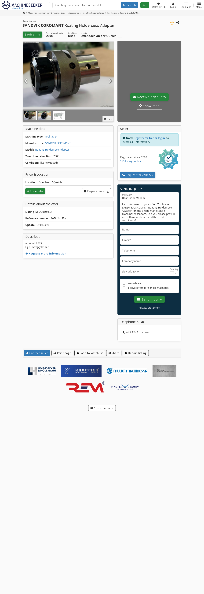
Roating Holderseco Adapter (52, 149)
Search (129, 5)
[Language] (186, 5)
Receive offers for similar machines (148, 288)
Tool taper (51, 136)
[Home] (46, 12)
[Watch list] (158, 5)
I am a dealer (134, 283)
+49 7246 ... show (136, 332)
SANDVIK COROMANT (58, 143)
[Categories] (47, 5)
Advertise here (102, 408)
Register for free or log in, (150, 138)
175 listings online (131, 161)
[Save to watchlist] (172, 23)
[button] (199, 5)
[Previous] (26, 81)
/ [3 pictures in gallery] (108, 119)
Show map (149, 106)
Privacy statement (149, 307)
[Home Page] (24, 12)
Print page (62, 353)
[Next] (110, 81)
